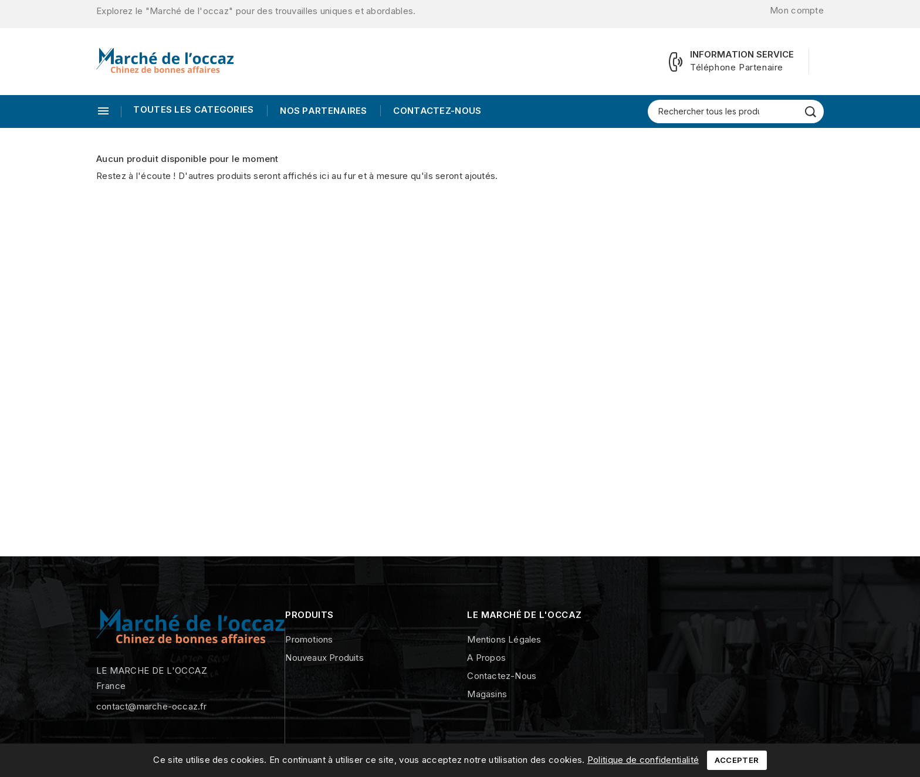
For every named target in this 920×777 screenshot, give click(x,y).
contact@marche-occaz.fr (151, 706)
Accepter (737, 760)
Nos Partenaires (322, 110)
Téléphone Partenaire (736, 67)
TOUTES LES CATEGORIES (193, 109)
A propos (486, 657)
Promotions (309, 639)
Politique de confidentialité (643, 759)
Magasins (487, 694)
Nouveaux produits (324, 657)
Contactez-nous (436, 110)
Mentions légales (504, 639)
